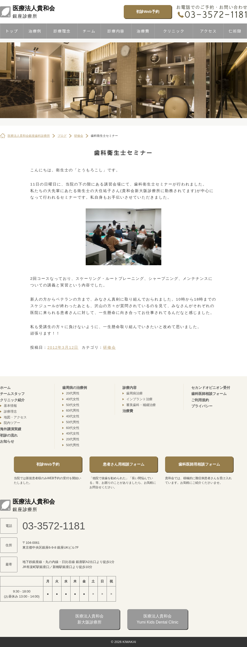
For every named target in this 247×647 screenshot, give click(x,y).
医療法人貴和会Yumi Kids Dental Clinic (157, 619)
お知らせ (7, 441)
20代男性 (72, 393)
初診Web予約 (147, 11)
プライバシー (201, 406)
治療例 (34, 31)
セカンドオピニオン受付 (210, 388)
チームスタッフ (12, 394)
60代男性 (72, 410)
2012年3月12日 (62, 347)
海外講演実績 (10, 429)
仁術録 (235, 31)
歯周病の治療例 (74, 388)
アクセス (208, 31)
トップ (11, 31)
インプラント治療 (139, 399)
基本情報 (10, 406)
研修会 (109, 347)
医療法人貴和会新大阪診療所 (89, 619)
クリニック (173, 31)
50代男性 (72, 422)
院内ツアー (12, 423)
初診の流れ (9, 435)
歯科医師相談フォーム (209, 394)
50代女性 (72, 405)
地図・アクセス (15, 417)
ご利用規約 (200, 400)
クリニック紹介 (12, 400)
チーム (89, 31)
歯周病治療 (134, 393)
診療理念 (62, 31)
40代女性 (72, 399)
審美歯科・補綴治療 (141, 405)
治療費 (143, 31)
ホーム (5, 388)
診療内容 (116, 31)
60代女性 (72, 428)
